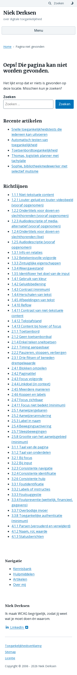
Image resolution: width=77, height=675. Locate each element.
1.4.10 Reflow (21, 305)
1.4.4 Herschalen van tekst (31, 294)
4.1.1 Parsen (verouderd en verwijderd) (40, 526)
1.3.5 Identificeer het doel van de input (40, 273)
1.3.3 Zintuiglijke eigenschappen (36, 263)
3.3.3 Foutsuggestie (26, 494)
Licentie (10, 658)
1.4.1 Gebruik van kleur (29, 278)
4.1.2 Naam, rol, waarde (29, 531)
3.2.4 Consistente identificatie (33, 473)
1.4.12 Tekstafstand (26, 321)
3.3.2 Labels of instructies (30, 489)
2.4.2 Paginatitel (23, 373)
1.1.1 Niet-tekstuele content (32, 194)
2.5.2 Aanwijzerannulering (31, 415)
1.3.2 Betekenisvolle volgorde (33, 257)
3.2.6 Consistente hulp (28, 478)
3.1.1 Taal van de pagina (29, 447)
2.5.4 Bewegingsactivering (31, 426)
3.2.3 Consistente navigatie (32, 468)
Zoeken (64, 103)
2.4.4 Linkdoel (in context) (30, 384)
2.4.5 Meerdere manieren (30, 389)
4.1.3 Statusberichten (27, 536)
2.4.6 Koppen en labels (28, 394)
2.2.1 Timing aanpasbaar (30, 347)
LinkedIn (17, 627)
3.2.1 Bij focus (21, 457)
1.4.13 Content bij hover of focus (36, 326)
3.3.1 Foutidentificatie (27, 484)
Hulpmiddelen (23, 574)
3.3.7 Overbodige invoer (29, 510)
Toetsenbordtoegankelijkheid (34, 150)
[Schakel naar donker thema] (72, 3)
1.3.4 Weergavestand (27, 268)
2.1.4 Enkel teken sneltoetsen (33, 342)
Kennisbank (22, 568)
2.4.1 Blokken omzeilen (29, 368)
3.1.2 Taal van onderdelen (31, 452)
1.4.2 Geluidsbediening (28, 284)
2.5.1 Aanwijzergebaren (29, 410)
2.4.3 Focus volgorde (27, 379)
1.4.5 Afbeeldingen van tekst (33, 300)
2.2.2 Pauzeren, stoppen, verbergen (38, 352)
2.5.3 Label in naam (26, 420)
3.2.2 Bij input (21, 463)
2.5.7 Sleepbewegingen (29, 431)
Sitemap (10, 652)
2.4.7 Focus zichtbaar (27, 400)
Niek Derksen (19, 13)
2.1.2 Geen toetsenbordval (31, 336)
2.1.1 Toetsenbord (25, 331)
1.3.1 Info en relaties (27, 252)
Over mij (19, 584)
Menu (38, 30)
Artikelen (20, 579)
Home (7, 47)
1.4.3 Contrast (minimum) (30, 289)
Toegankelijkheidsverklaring (23, 646)
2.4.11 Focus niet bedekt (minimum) (38, 405)
